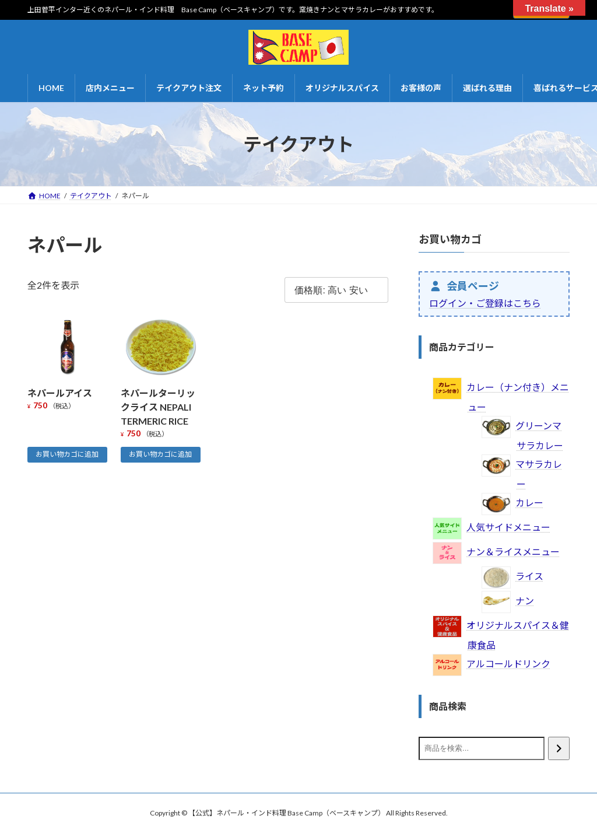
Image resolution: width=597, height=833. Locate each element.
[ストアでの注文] (336, 290)
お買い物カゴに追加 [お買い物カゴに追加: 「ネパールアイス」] (67, 454)
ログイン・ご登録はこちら (485, 303)
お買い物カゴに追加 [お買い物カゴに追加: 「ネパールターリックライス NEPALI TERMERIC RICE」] (160, 454)
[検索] (559, 748)
